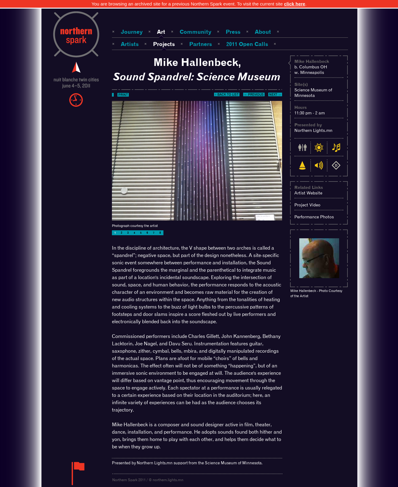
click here (294, 3)
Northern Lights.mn (313, 130)
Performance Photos (314, 216)
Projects (164, 44)
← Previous (254, 94)
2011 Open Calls (247, 44)
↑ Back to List (227, 94)
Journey (132, 32)
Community (195, 32)
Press (233, 32)
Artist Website (308, 192)
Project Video (307, 204)
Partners (200, 44)
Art (161, 32)
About (263, 32)
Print (123, 95)
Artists (130, 44)
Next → (275, 94)
